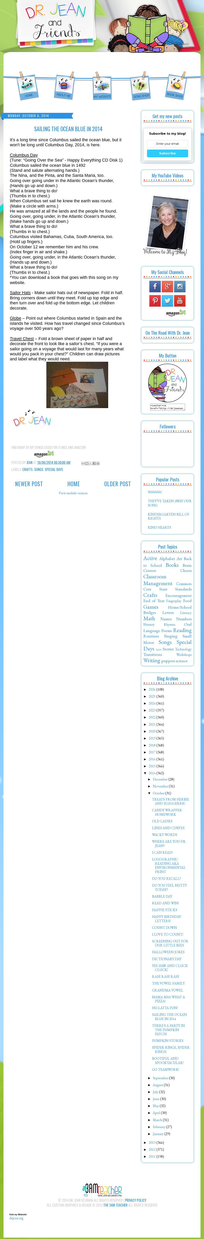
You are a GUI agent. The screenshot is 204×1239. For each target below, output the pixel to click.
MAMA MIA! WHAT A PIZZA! (168, 1000)
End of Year (153, 601)
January (158, 1135)
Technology (183, 650)
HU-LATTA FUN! (165, 1009)
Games (150, 608)
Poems (166, 631)
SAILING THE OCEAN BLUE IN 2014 (169, 1017)
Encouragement (178, 596)
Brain (187, 566)
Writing (151, 661)
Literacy (186, 614)
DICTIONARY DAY (166, 960)
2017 (152, 753)
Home (73, 484)
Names (166, 620)
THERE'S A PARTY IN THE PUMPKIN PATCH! (168, 1031)
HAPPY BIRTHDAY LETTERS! (166, 920)
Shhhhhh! (155, 493)
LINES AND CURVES (168, 829)
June (156, 1100)
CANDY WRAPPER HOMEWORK (167, 813)
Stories (168, 650)
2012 (152, 1150)
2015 (152, 767)
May (156, 1107)
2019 (152, 739)
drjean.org (16, 1219)
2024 (152, 704)
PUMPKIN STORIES (167, 1042)
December (160, 780)
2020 (152, 732)
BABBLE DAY (162, 897)
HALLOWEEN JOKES (168, 953)
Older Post (117, 484)
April (157, 1114)
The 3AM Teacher (115, 1206)
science (182, 662)
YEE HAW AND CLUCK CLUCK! (170, 969)
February (159, 1128)
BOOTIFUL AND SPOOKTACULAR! (168, 1061)
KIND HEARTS (159, 528)
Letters (168, 613)
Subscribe (167, 153)
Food (187, 601)
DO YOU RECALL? (166, 879)
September (161, 1079)
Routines (151, 637)
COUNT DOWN (164, 929)
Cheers (186, 571)
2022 (152, 718)
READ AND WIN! (165, 904)
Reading (182, 631)
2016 (152, 760)
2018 (152, 746)
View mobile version (73, 493)
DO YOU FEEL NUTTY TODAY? (169, 888)
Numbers (184, 620)
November (161, 787)
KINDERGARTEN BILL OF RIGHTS (168, 517)
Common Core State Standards (167, 587)
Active (150, 559)
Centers (149, 571)
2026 (152, 690)
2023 (152, 711)
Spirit (159, 650)
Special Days (54, 469)
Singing (170, 637)
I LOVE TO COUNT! (167, 935)
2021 (152, 725)
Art (179, 559)
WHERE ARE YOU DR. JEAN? (169, 844)
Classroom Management (158, 581)
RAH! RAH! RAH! (165, 977)
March (158, 1121)
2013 (152, 1143)
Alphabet (167, 559)
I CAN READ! (162, 853)
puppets (168, 662)
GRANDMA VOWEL (167, 991)
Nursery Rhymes (159, 625)
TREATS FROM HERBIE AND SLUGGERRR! (170, 802)
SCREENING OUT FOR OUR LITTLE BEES (170, 944)
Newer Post (29, 484)
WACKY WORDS (164, 836)
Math (149, 619)
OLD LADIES (162, 822)
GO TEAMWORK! (165, 1070)
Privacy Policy (135, 1201)
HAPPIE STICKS (164, 911)
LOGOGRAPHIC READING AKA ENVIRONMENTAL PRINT (169, 866)
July (156, 1093)
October (159, 794)
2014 (152, 774)
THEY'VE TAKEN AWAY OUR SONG (170, 504)
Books (172, 566)
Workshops (184, 656)
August (158, 1086)
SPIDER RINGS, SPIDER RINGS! (171, 1050)
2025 (152, 697)
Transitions (152, 655)
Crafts (27, 469)
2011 (152, 1157)
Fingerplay (173, 602)
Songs (38, 469)
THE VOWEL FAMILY (168, 984)
